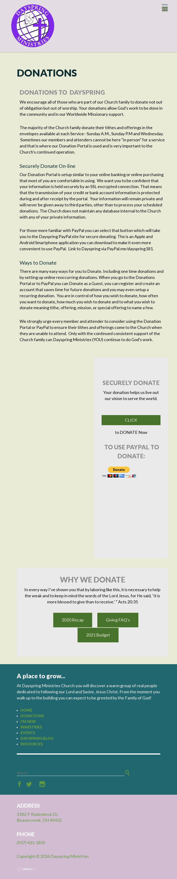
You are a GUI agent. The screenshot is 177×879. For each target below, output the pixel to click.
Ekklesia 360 (26, 869)
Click (131, 420)
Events (28, 732)
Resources (32, 744)
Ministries (31, 727)
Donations (32, 715)
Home (26, 710)
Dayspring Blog (37, 738)
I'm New (28, 721)
